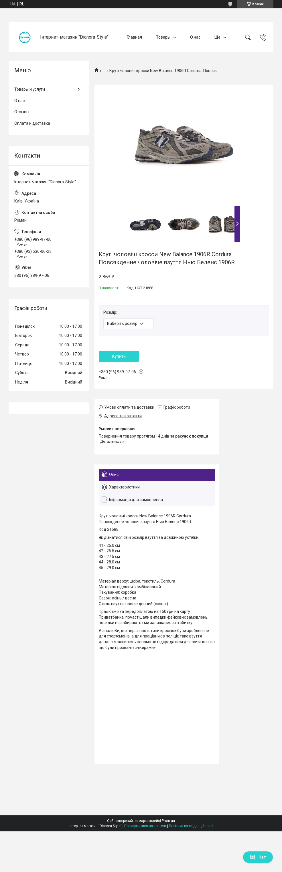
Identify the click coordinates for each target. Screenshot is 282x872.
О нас (195, 37)
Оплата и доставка (32, 123)
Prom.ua (168, 821)
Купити (119, 356)
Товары (163, 37)
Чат (258, 857)
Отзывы (21, 112)
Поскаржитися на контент (145, 826)
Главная (134, 37)
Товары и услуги (29, 89)
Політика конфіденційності (191, 826)
